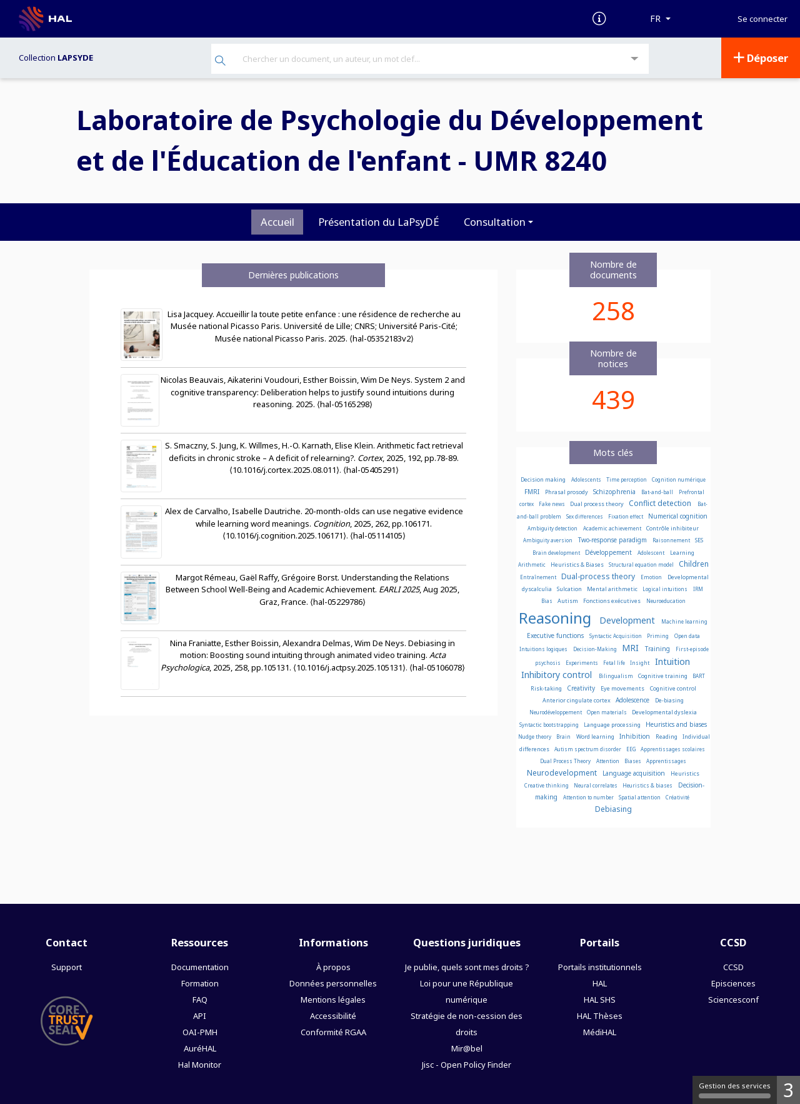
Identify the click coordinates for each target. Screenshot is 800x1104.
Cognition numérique (679, 479)
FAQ (200, 999)
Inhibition (635, 736)
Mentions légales (333, 999)
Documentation (200, 967)
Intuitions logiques (544, 649)
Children (694, 564)
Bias (547, 600)
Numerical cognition (678, 516)
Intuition (672, 661)
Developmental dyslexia (664, 712)
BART (698, 675)
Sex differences (585, 516)
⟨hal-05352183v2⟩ (381, 338)
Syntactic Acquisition (616, 635)
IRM (698, 588)
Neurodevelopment (563, 772)
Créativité (677, 797)
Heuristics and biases (676, 724)
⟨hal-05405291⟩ (371, 469)
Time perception (627, 479)
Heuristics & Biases (578, 564)
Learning (682, 553)
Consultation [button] (495, 222)
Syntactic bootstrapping (549, 724)
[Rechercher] (220, 61)
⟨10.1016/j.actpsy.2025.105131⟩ (349, 667)
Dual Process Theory (566, 760)
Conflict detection (661, 503)
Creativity (582, 688)
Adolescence (633, 700)
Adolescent (652, 552)
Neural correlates (596, 785)
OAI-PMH (200, 1032)
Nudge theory (535, 736)
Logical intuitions (665, 588)
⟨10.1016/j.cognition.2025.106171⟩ (284, 535)
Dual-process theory (599, 576)
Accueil (277, 222)
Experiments (582, 662)
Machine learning (684, 621)
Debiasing (613, 809)
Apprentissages (666, 760)
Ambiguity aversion (548, 540)
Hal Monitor (199, 1064)
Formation (200, 983)
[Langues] (660, 19)
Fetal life (614, 662)
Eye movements (623, 688)
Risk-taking (547, 688)
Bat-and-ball (657, 492)
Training (658, 648)
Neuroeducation (666, 600)
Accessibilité (333, 1015)
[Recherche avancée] (634, 59)
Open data (687, 635)
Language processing (613, 725)
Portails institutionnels (600, 967)
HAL (599, 983)
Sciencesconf (733, 999)
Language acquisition (634, 773)
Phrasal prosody (567, 492)
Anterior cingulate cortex (577, 700)
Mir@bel (466, 1048)
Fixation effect (626, 516)
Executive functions (556, 635)
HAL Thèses (599, 1015)
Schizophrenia (615, 491)
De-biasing (669, 700)
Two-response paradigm (613, 539)
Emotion (652, 577)
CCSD (733, 967)
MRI (631, 648)
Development (628, 620)
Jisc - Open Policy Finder (466, 1064)
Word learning (596, 736)
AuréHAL (200, 1048)
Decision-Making (595, 649)
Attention (608, 760)
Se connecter (763, 19)
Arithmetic (532, 564)
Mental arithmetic (613, 589)
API (199, 1015)
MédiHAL (599, 1032)
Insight (640, 662)
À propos (333, 967)
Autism (568, 601)
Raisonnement (671, 540)
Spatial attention (640, 797)
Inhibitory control (557, 675)
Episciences (733, 983)
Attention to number (589, 797)
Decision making (544, 479)
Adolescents (586, 479)
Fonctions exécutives (612, 601)
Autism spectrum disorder (588, 749)
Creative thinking (547, 785)
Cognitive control (673, 688)
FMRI (532, 491)
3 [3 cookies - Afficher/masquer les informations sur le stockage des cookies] (788, 1090)
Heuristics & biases (648, 785)
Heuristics (685, 773)
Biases (633, 760)
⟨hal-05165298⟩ (344, 404)
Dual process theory (597, 504)
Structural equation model (642, 564)
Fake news (552, 503)
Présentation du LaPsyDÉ (378, 222)
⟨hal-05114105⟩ (378, 535)
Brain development (556, 552)
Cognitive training (663, 676)
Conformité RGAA (333, 1032)
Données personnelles (333, 983)
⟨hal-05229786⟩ (338, 601)
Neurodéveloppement (556, 712)
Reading (667, 736)
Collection (56, 57)
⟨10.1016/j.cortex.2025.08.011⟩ (284, 469)
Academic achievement (612, 528)
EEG (631, 749)
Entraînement (539, 577)
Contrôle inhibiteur (672, 528)
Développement (609, 552)
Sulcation (570, 589)
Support (66, 967)
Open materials (607, 712)
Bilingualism (616, 675)
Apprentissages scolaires (673, 749)
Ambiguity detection (553, 528)
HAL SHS (600, 999)
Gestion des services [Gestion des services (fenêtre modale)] (735, 1089)
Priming (658, 635)
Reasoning (557, 617)
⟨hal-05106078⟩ (437, 667)
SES (699, 540)
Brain (564, 736)
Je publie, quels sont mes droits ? (467, 967)
